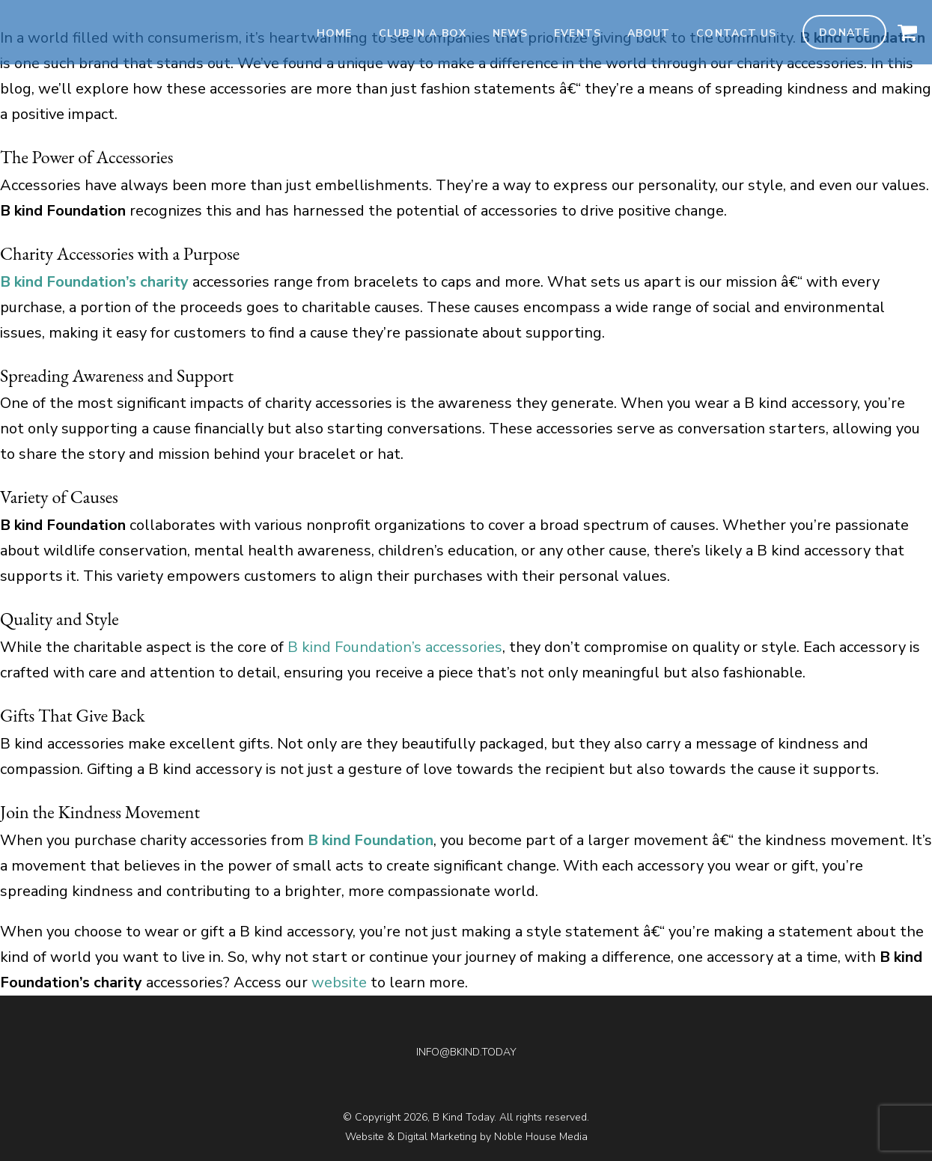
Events (577, 33)
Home (334, 33)
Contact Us (736, 33)
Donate (844, 32)
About (649, 33)
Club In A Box (422, 33)
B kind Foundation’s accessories (394, 647)
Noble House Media (541, 1137)
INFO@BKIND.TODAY (466, 1052)
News (510, 33)
